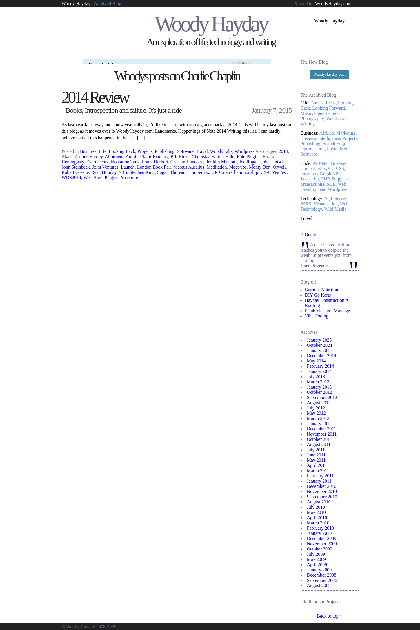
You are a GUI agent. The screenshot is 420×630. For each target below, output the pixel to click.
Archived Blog (107, 3)
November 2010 (322, 491)
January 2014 (319, 371)
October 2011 (319, 439)
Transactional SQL (318, 184)
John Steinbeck (76, 161)
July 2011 (316, 449)
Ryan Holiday (104, 167)
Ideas (331, 102)
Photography (312, 118)
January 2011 (319, 481)
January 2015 (319, 350)
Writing (308, 123)
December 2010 (322, 486)
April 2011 (317, 465)
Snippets (340, 178)
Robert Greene (75, 167)
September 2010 (322, 496)
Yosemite (129, 172)
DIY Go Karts (318, 295)
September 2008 (322, 580)
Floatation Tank (124, 156)
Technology (311, 198)
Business (88, 146)
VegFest (279, 167)
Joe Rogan (249, 156)
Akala (67, 151)
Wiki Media (335, 209)
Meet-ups (238, 161)
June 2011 (316, 454)
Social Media (339, 148)
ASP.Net (321, 163)
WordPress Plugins (101, 172)
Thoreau (177, 167)
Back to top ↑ (329, 615)
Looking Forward (328, 108)
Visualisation (326, 203)
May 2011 (316, 460)
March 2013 (318, 381)
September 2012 (322, 397)
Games (317, 102)
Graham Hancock (186, 156)
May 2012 (316, 413)
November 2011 (322, 434)
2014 (283, 146)
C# (331, 168)
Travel (202, 146)
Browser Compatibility (324, 166)
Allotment (114, 151)
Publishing (164, 146)
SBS (123, 167)
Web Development (323, 187)
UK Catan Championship (234, 167)
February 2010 (320, 528)
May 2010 (316, 512)
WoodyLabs (221, 146)
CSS (340, 168)
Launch (128, 161)
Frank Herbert (155, 156)
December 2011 (321, 428)
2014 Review (95, 92)
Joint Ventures (105, 161)
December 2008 (322, 575)
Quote (310, 234)
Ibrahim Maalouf (221, 156)
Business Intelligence (320, 138)
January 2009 (319, 569)
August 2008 (319, 585)
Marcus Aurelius (188, 161)
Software (185, 146)
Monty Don (259, 161)
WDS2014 (71, 172)
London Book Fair (154, 161)
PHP (325, 178)
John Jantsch (272, 156)
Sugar (162, 167)
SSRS (306, 203)
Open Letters (326, 113)
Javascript (310, 178)
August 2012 (319, 402)
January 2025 (319, 339)
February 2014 (320, 366)
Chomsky (200, 151)
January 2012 (319, 423)
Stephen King (142, 167)
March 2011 (318, 470)
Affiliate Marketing (337, 133)
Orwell (279, 161)
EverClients (97, 156)
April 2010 (317, 517)
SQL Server (335, 198)
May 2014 (316, 360)
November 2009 (322, 543)
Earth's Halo (223, 151)
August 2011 (319, 444)
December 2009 (322, 538)
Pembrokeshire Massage (327, 310)
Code (305, 163)
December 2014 (322, 355)
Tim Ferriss (198, 167)
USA (265, 167)
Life (103, 146)
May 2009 (316, 559)
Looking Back (122, 146)
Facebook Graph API (320, 173)
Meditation (216, 161)
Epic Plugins (248, 151)
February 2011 (320, 475)
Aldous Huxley (89, 151)
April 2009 (317, 564)
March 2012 (318, 418)
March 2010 (318, 522)
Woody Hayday (76, 3)
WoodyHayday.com (333, 3)
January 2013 (319, 387)
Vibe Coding (316, 315)
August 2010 (319, 501)
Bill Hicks (179, 151)
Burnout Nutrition (321, 289)
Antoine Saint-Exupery (147, 151)
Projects (144, 146)
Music (306, 113)
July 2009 (316, 554)
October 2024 (319, 345)
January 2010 (319, 533)
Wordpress (244, 146)
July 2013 (316, 376)
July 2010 (316, 507)
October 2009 (319, 548)
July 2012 (316, 407)
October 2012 (319, 392)
